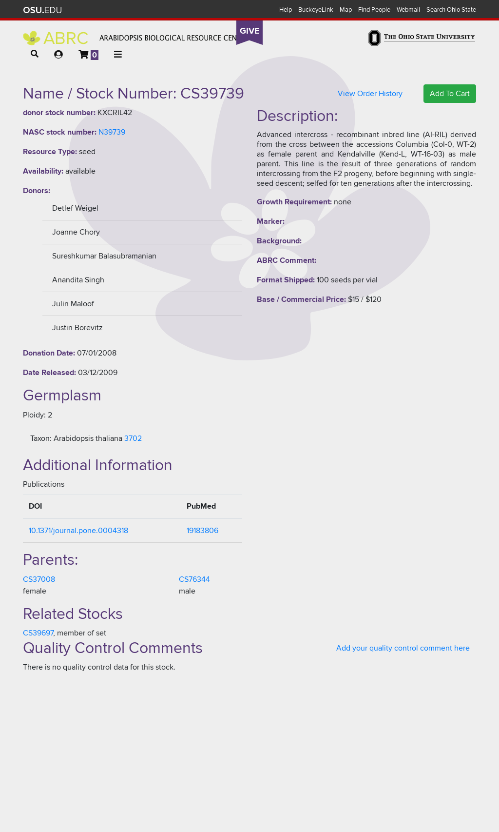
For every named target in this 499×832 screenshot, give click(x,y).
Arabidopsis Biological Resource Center (136, 38)
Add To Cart (450, 94)
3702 (133, 438)
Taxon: (41, 438)
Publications (43, 484)
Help (285, 10)
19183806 (202, 530)
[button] (34, 54)
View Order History (370, 94)
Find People (374, 10)
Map (346, 10)
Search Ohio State (451, 10)
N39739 (111, 132)
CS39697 (38, 633)
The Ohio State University (42, 10)
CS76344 (194, 579)
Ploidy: (34, 415)
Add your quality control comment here (403, 648)
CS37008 (39, 579)
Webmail (408, 10)
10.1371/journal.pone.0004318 (78, 530)
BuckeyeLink (315, 10)
